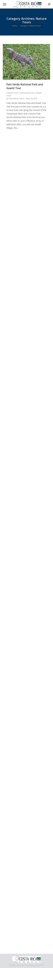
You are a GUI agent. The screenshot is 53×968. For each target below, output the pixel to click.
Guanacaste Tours (27, 92)
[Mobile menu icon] (4, 4)
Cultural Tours (12, 92)
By (15, 98)
